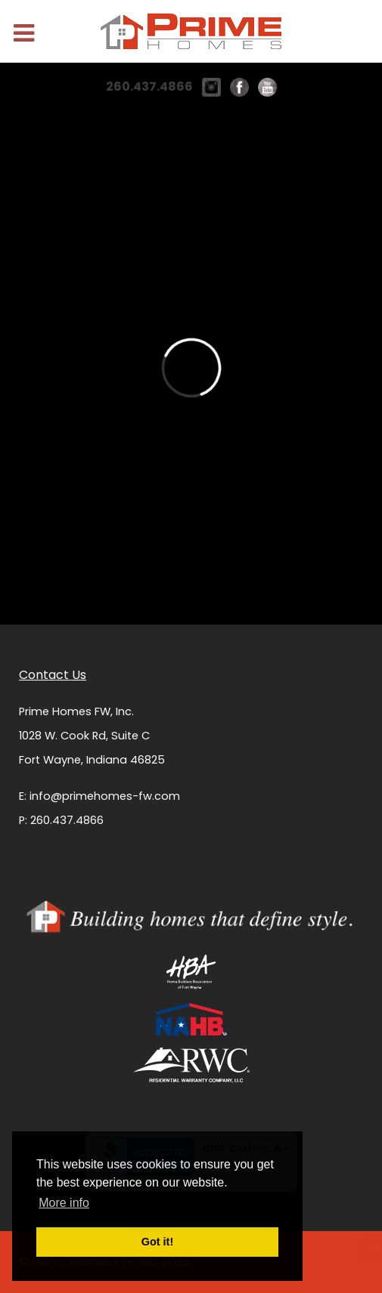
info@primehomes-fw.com (105, 796)
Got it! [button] (157, 1242)
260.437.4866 (149, 86)
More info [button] (64, 1202)
